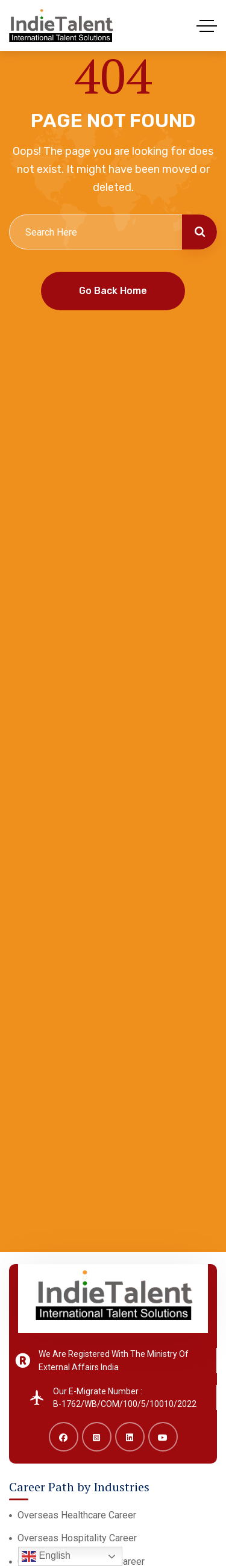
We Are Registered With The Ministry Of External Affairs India (114, 1360)
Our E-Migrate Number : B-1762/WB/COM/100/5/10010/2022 (124, 1397)
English (46, 1556)
